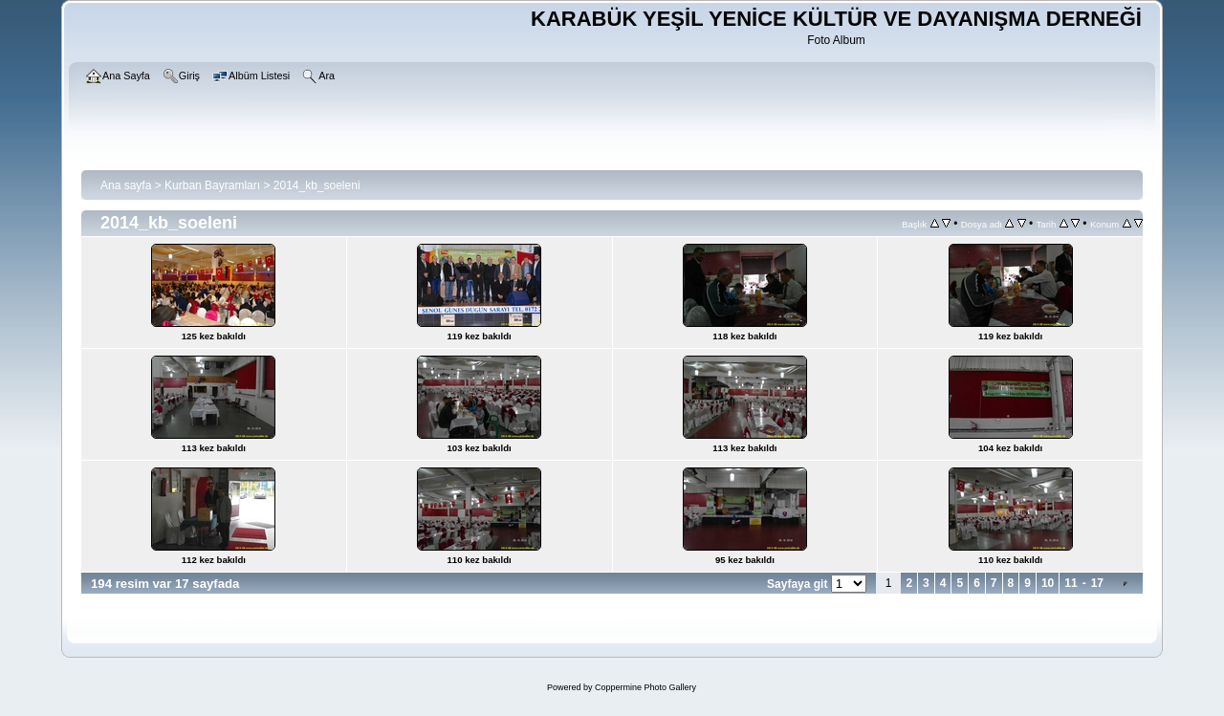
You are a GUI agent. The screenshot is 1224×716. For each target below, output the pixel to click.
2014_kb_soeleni (317, 185)
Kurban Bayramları (212, 185)
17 (1097, 583)
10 (1047, 583)
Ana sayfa (125, 185)
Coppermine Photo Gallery (645, 687)
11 (1070, 583)
